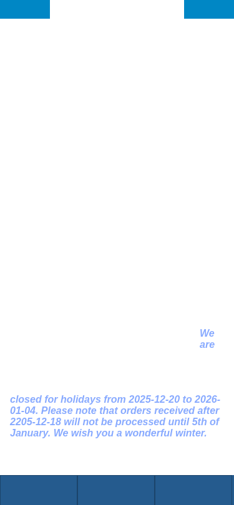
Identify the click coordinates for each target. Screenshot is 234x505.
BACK (28, 9)
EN (218, 9)
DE (199, 9)
